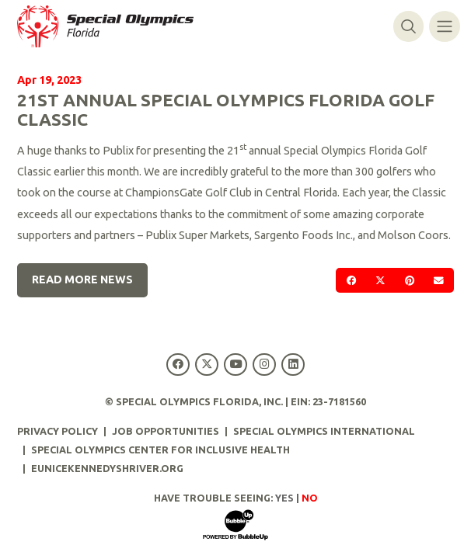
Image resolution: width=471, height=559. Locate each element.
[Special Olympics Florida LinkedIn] (293, 364)
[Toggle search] (408, 26)
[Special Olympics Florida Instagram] (264, 364)
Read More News (82, 279)
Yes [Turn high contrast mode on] (284, 497)
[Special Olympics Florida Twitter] (206, 364)
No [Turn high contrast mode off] (310, 497)
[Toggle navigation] (444, 26)
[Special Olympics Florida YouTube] (235, 364)
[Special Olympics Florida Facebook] (177, 364)
